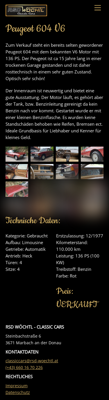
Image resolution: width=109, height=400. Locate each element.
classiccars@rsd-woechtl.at (32, 360)
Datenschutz (18, 392)
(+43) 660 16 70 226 (24, 367)
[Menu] (97, 8)
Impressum (17, 385)
